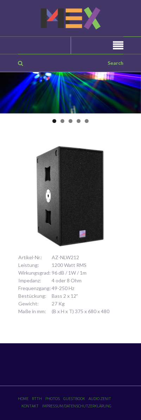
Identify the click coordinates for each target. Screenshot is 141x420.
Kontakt (30, 405)
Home (23, 398)
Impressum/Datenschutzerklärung (76, 405)
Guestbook (74, 398)
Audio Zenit (100, 398)
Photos (52, 398)
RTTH (37, 398)
